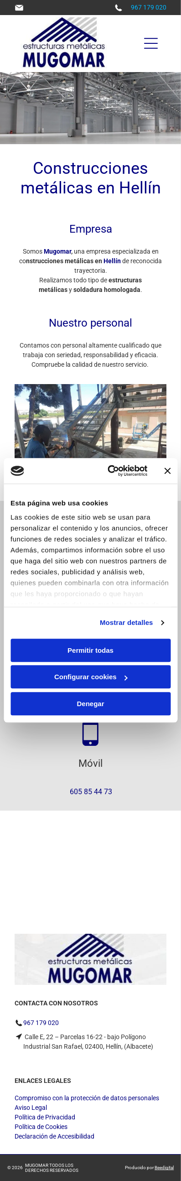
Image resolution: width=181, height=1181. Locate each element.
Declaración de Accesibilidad (54, 1136)
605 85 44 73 (91, 791)
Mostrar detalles (126, 623)
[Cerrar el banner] (167, 471)
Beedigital (164, 1167)
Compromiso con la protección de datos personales (87, 1098)
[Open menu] (151, 43)
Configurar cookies (91, 677)
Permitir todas (90, 650)
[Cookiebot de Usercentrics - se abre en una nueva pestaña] (110, 471)
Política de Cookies (41, 1126)
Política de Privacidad (45, 1117)
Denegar (90, 704)
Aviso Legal (31, 1107)
